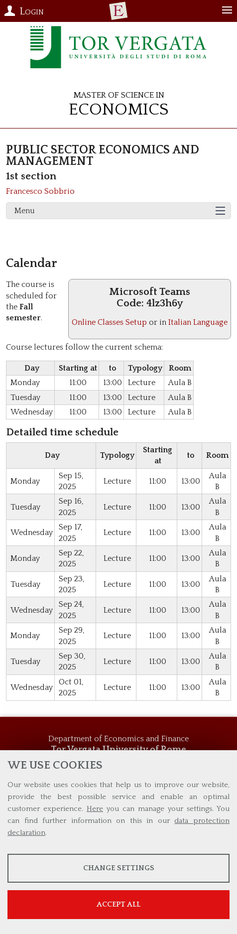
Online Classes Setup (109, 322)
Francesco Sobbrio (40, 191)
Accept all (118, 904)
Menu (24, 210)
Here (95, 808)
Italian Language (198, 322)
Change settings (118, 868)
